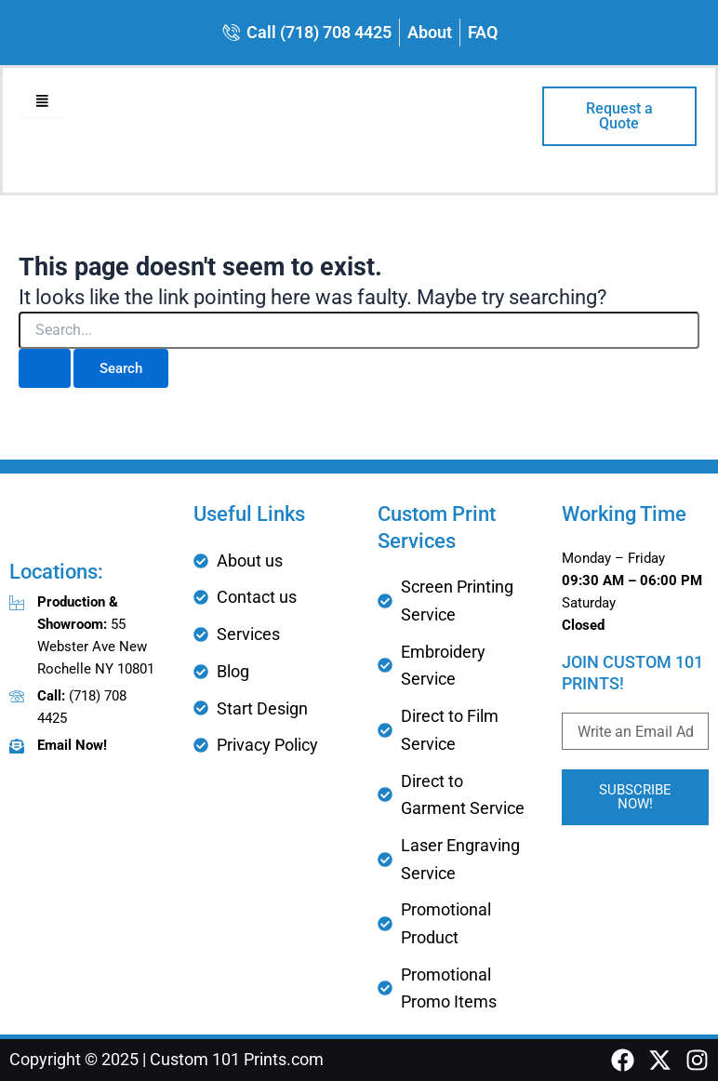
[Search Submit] (45, 369)
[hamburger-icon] (42, 102)
